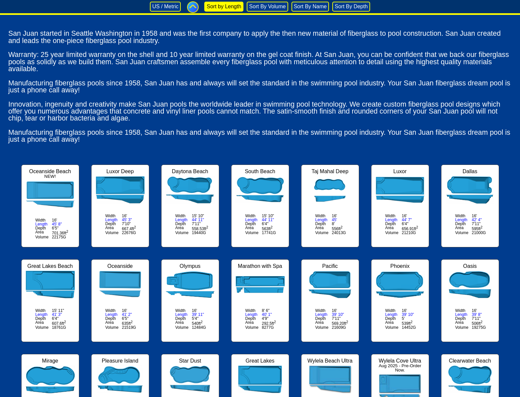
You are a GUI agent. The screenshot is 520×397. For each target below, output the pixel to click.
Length (41, 224)
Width (40, 220)
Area (39, 232)
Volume (42, 237)
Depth (40, 228)
